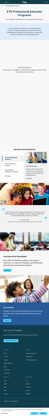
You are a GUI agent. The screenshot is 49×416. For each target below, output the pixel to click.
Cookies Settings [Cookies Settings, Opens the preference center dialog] (4, 413)
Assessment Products (31, 343)
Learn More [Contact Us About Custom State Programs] (7, 260)
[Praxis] (16, 83)
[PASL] (32, 114)
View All (6, 384)
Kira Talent (28, 377)
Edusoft (28, 374)
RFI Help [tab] (7, 166)
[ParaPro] (16, 113)
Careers (6, 350)
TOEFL (5, 370)
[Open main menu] (2, 2)
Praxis (5, 380)
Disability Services (8, 353)
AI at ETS (6, 346)
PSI (26, 370)
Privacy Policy (4, 410)
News (5, 356)
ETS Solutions (29, 346)
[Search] (44, 391)
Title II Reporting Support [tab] (10, 155)
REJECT (43, 413)
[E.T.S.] (24, 2)
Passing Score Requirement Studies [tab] (11, 161)
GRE (5, 377)
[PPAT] (32, 83)
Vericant (28, 380)
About (5, 343)
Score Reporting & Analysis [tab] (11, 148)
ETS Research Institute (31, 350)
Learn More (29, 168)
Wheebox (28, 384)
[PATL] (24, 130)
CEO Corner (7, 360)
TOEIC (5, 374)
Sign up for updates (11, 330)
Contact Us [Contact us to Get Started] (7, 310)
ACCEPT (34, 413)
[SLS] (24, 99)
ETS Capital (6, 363)
